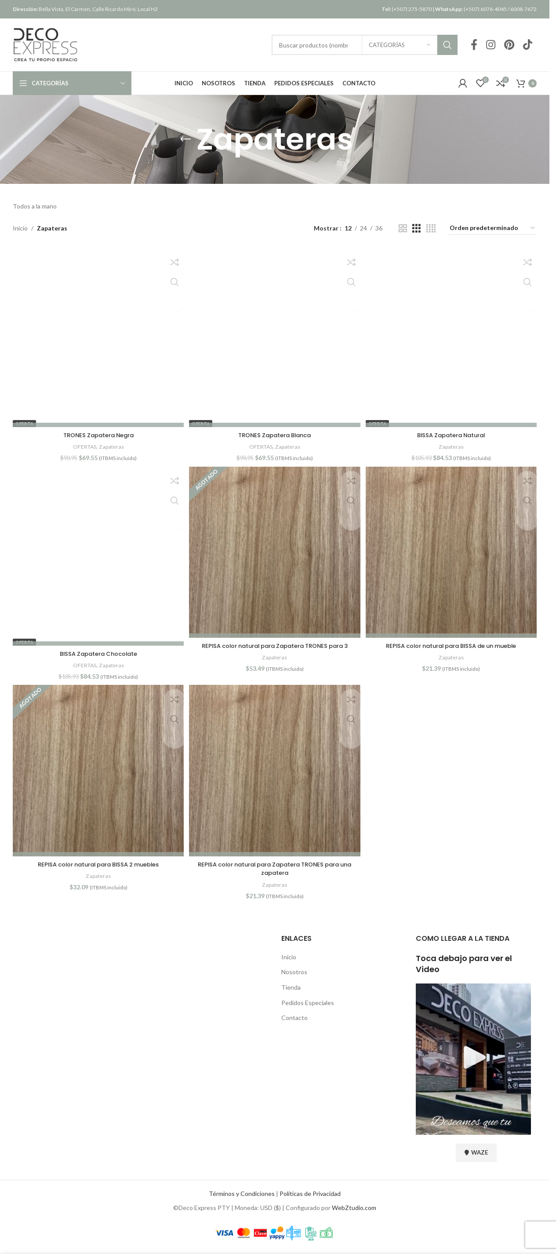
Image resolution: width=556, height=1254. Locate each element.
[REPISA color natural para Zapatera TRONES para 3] (274, 552)
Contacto (294, 1019)
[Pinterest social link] (509, 45)
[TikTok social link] (528, 45)
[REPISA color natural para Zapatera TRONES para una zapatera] (274, 773)
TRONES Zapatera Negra (97, 433)
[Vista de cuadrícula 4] (431, 228)
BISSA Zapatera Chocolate (97, 654)
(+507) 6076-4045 (471, 9)
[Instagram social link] (491, 45)
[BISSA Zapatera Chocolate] (97, 552)
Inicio (20, 228)
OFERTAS (82, 445)
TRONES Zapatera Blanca (275, 433)
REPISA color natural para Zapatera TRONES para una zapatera (275, 870)
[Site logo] (46, 44)
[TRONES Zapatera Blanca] (274, 332)
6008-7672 (523, 9)
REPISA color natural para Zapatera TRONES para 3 (274, 645)
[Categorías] (399, 45)
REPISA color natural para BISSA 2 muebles (97, 865)
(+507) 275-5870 (407, 9)
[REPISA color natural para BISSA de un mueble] (452, 552)
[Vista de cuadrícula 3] (416, 228)
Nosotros (294, 973)
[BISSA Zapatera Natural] (452, 332)
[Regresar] (185, 139)
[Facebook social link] (474, 45)
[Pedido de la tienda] (493, 228)
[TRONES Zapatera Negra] (97, 332)
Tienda (291, 988)
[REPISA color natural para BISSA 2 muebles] (97, 773)
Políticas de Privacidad (310, 1195)
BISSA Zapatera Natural (452, 433)
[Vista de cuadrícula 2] (403, 228)
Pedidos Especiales (307, 1004)
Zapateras (111, 445)
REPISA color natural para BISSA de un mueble (452, 645)
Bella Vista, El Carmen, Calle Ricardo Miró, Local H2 (85, 9)
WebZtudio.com (354, 1209)
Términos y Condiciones (242, 1195)
